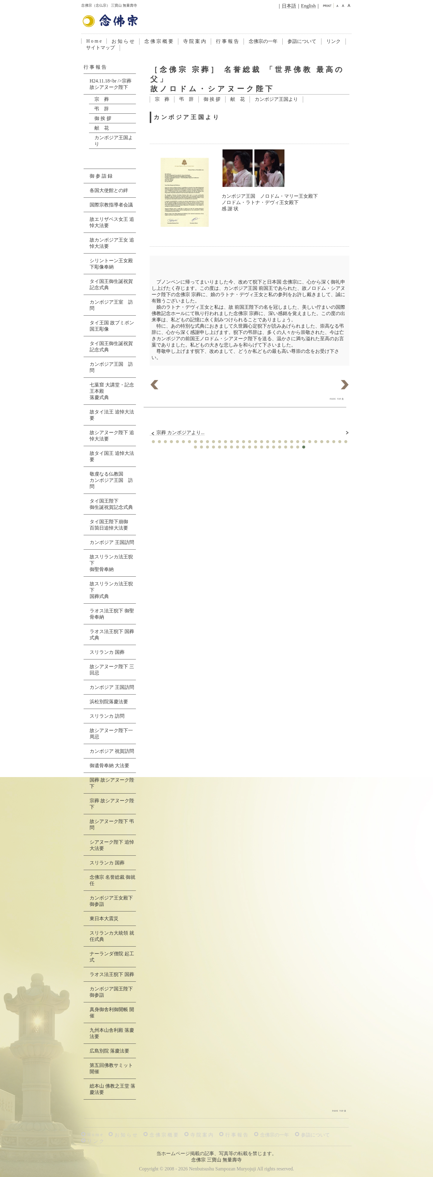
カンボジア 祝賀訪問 (112, 751)
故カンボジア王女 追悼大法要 (112, 243)
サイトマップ (100, 47)
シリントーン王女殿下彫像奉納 (111, 263)
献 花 (237, 99)
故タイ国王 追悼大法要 (112, 456)
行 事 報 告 (227, 41)
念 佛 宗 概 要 (158, 41)
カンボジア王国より (276, 99)
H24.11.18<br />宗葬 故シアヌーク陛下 (110, 84)
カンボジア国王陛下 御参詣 (111, 992)
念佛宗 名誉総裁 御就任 (112, 880)
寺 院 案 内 (194, 41)
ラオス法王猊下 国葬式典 (112, 634)
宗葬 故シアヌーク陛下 (112, 803)
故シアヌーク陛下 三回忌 (112, 669)
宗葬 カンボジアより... (177, 432)
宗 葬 (162, 99)
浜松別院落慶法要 (109, 701)
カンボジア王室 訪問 (111, 305)
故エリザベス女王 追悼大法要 (112, 222)
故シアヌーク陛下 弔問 (112, 824)
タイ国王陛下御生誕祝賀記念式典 (111, 504)
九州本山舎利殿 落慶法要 (112, 1033)
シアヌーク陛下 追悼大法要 (112, 845)
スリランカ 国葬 (107, 652)
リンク (333, 41)
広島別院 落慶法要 (109, 1050)
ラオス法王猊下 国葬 (112, 974)
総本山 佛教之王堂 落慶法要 (112, 1089)
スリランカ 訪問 (107, 716)
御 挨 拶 (212, 99)
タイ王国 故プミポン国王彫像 (112, 326)
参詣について (301, 41)
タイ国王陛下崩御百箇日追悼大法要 (109, 524)
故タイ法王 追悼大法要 (112, 415)
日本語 (289, 5)
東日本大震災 (104, 918)
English (308, 5)
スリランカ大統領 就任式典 (112, 936)
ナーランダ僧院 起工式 (112, 956)
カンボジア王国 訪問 (111, 367)
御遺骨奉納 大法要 (109, 765)
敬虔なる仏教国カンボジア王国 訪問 (111, 480)
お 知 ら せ (123, 41)
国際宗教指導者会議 (111, 204)
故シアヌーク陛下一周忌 (111, 733)
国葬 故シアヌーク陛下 (112, 783)
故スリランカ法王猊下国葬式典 (111, 590)
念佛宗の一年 (263, 41)
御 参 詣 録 (101, 176)
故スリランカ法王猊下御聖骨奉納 (111, 563)
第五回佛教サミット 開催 (111, 1068)
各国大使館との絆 (109, 190)
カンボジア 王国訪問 (112, 542)
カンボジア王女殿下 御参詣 (111, 901)
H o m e (94, 41)
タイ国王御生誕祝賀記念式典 (111, 284)
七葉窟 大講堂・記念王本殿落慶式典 (112, 391)
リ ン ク (95, 1141)
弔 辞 (186, 99)
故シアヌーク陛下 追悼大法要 (112, 435)
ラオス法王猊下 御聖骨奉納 (112, 614)
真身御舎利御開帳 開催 (112, 1012)
